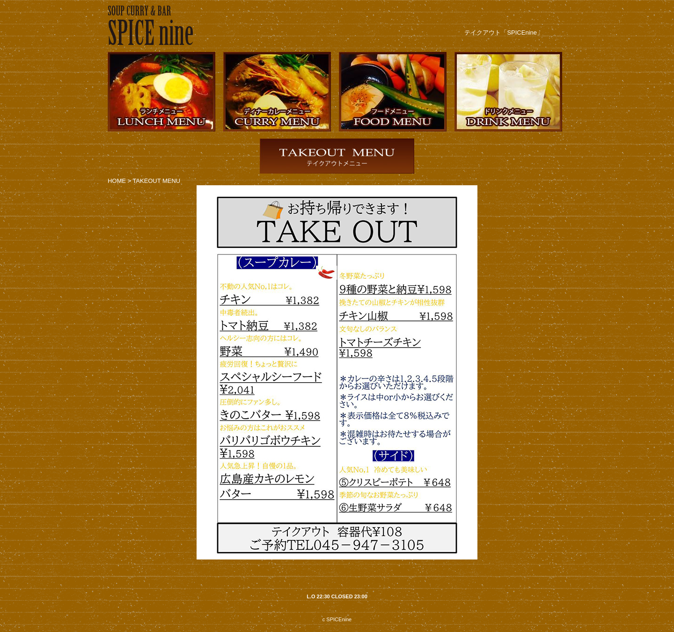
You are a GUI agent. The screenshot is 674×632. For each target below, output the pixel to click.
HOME (117, 180)
